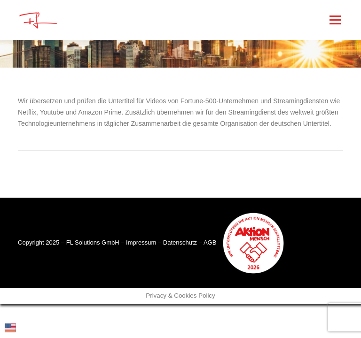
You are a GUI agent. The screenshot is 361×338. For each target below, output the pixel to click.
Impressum (141, 242)
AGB (210, 242)
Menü (335, 19)
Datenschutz (180, 242)
